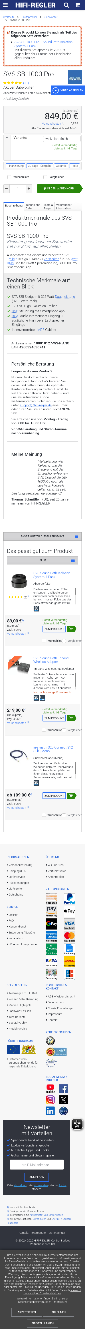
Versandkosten (51, 175)
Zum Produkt (54, 707)
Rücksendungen (19, 961)
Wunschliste (21, 229)
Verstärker (51, 311)
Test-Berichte (17, 1095)
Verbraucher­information (64, 258)
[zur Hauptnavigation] (5, 5)
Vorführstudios (57, 950)
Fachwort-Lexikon (20, 1089)
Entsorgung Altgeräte (22, 1011)
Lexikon (13, 993)
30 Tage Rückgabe (39, 218)
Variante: (15, 190)
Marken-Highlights (20, 1084)
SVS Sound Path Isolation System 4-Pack (51, 654)
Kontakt (52, 1099)
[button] (68, 142)
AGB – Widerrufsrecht (61, 1075)
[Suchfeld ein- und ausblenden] (66, 5)
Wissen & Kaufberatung (23, 1078)
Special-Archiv (18, 1101)
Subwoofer (51, 17)
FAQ (11, 999)
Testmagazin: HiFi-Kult (23, 1072)
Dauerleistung (65, 349)
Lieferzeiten (16, 967)
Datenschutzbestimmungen (34, 1301)
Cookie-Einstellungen (28, 1280)
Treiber (12, 311)
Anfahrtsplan (56, 955)
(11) (16, 83)
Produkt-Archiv (18, 1107)
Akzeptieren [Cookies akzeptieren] (27, 1312)
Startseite (8, 17)
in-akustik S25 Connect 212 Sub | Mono (53, 828)
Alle (42, 639)
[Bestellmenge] (17, 240)
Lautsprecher (29, 17)
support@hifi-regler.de (36, 484)
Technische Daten (33, 258)
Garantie (61, 218)
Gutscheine (16, 973)
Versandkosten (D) (20, 944)
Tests (74, 218)
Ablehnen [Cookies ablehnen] (58, 1312)
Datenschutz (56, 1081)
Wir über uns (56, 944)
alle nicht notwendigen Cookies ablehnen (52, 1292)
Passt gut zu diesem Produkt (42, 615)
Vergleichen (56, 229)
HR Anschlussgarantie (23, 1023)
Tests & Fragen (48, 258)
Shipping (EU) (17, 950)
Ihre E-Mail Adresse (35, 1244)
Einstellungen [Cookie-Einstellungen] (43, 1323)
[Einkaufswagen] (77, 5)
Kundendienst (17, 1005)
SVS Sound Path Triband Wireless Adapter (51, 739)
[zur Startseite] (35, 5)
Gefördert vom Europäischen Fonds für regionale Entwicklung (23, 1141)
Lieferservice (17, 955)
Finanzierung (16, 218)
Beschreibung (13, 257)
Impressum (60, 1301)
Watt (74, 311)
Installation (15, 1017)
